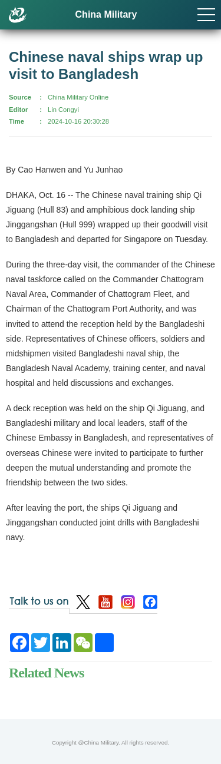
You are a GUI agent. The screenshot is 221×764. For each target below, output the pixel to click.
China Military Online (78, 97)
